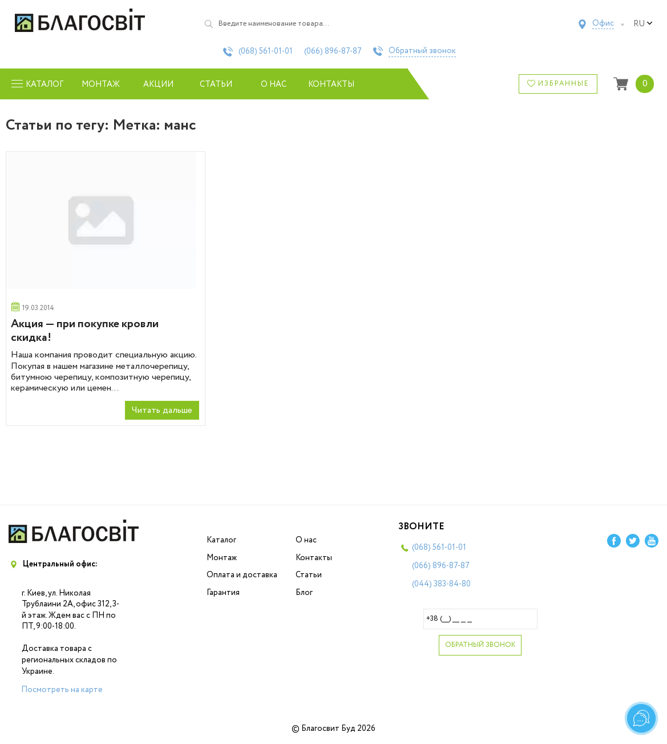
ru (643, 24)
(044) (441, 584)
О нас (273, 84)
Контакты (331, 84)
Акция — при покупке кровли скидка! (85, 331)
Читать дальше (162, 410)
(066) (333, 51)
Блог (304, 592)
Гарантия (223, 592)
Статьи (216, 84)
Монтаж (101, 84)
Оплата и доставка (242, 575)
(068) (265, 51)
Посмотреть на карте (62, 689)
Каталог (221, 540)
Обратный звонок (422, 51)
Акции (158, 84)
